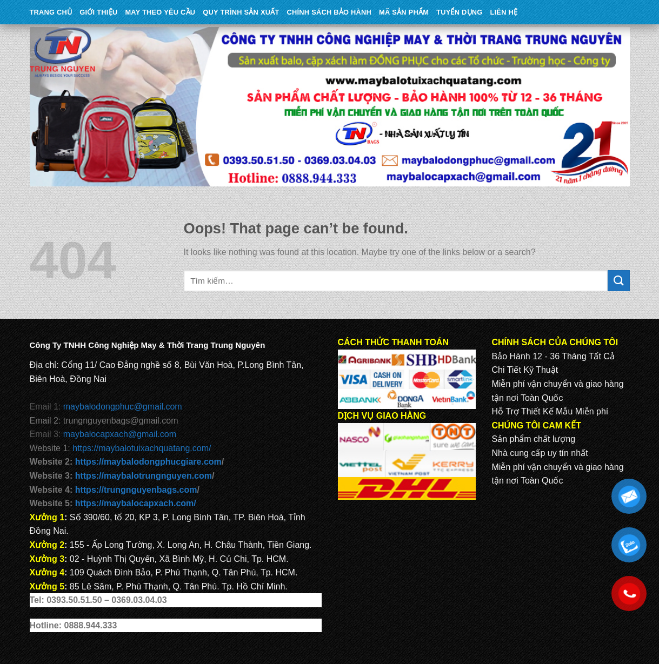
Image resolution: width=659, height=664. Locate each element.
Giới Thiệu (98, 12)
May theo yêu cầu (160, 12)
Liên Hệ (503, 12)
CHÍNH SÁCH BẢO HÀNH (329, 12)
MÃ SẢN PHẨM (404, 12)
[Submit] (618, 280)
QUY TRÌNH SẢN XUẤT (241, 12)
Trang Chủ (51, 12)
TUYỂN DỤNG (459, 12)
